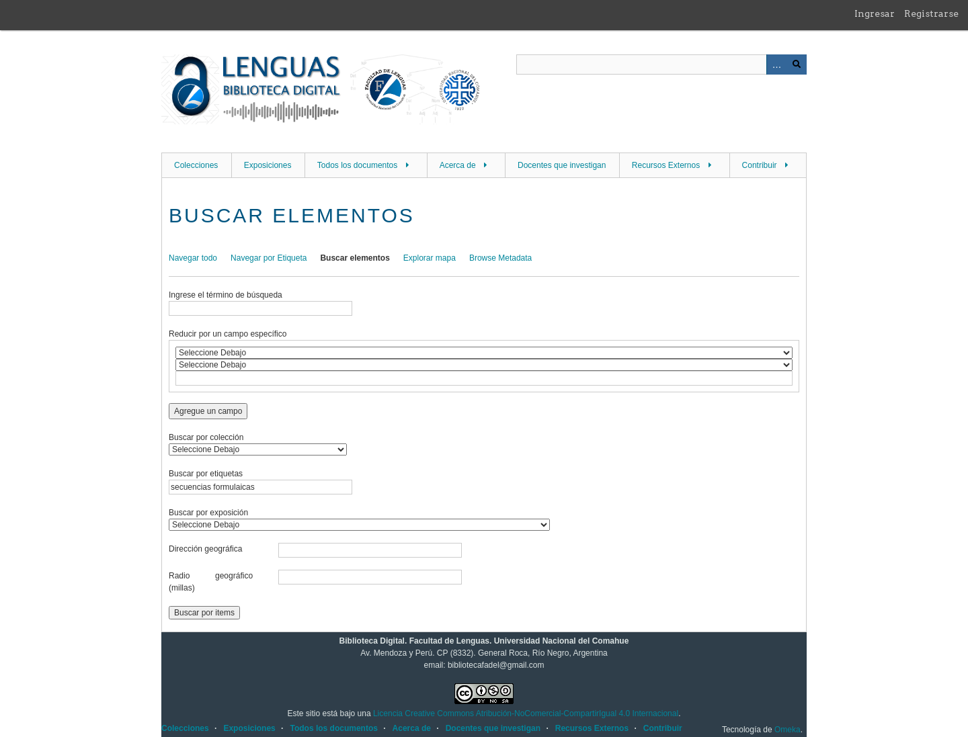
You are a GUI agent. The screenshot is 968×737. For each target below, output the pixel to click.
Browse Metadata (500, 258)
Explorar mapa (429, 258)
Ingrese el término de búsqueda (225, 295)
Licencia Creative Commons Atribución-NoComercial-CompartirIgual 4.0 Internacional (525, 713)
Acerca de (458, 165)
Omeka (787, 729)
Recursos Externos (666, 165)
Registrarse (931, 13)
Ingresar (874, 13)
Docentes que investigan (562, 165)
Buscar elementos (354, 258)
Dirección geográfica (205, 549)
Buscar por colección (206, 437)
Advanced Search (776, 64)
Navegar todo (193, 258)
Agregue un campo (208, 411)
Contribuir (759, 165)
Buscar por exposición (208, 512)
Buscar (797, 64)
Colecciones (196, 165)
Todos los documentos (357, 165)
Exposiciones (268, 165)
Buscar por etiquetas (206, 473)
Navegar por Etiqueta (269, 258)
